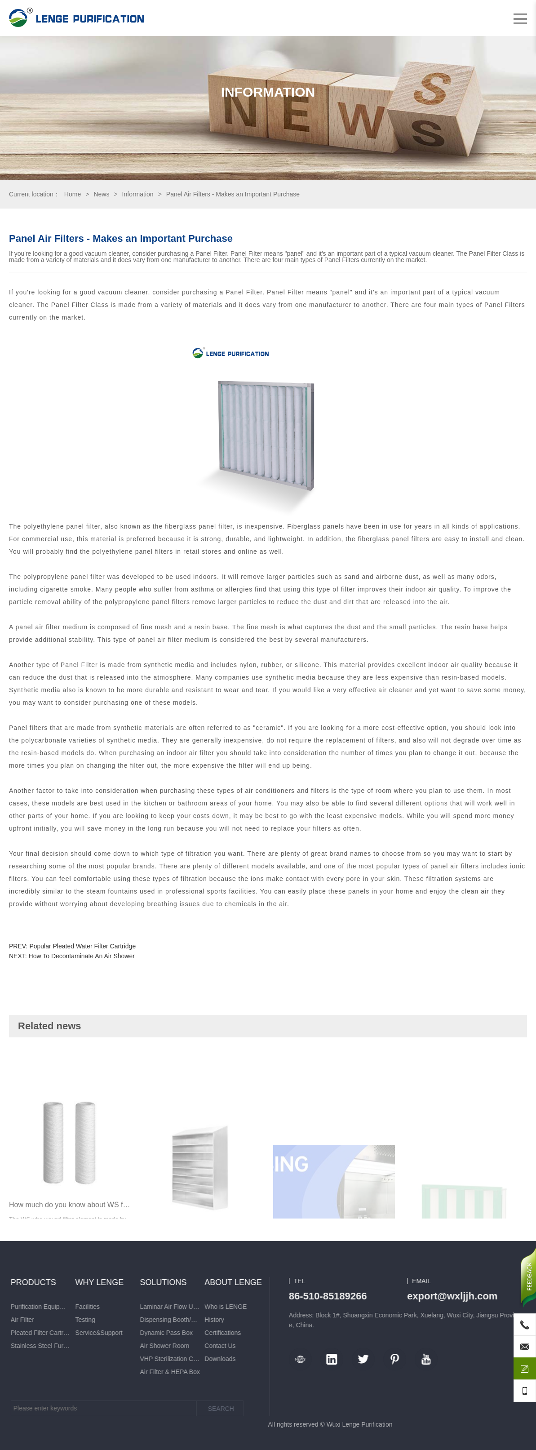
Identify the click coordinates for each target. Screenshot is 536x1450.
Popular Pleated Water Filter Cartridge (82, 946)
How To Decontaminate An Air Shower (82, 956)
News (101, 194)
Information (138, 194)
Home (72, 194)
